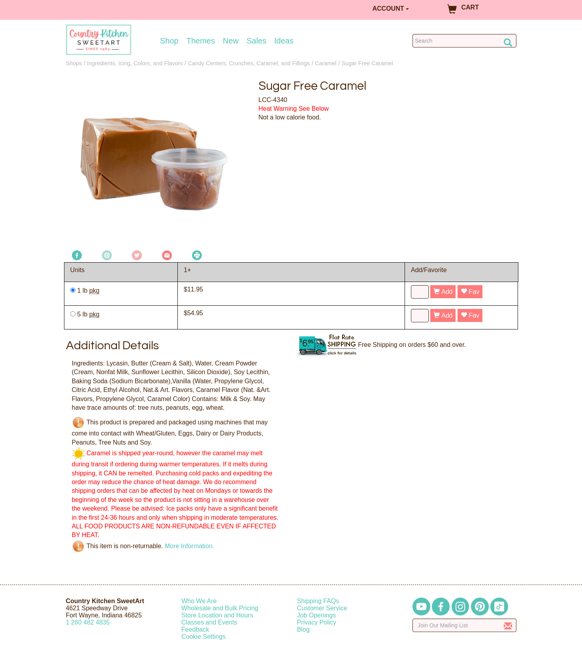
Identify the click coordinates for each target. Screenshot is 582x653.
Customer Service (322, 608)
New (231, 40)
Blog (303, 629)
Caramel (325, 63)
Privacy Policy (317, 622)
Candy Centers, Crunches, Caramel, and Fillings (249, 63)
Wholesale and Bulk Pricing (219, 608)
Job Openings (316, 615)
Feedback (195, 629)
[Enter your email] (464, 625)
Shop (169, 40)
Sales (256, 40)
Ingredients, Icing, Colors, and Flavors (135, 63)
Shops (74, 63)
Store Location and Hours (217, 615)
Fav (470, 291)
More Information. (189, 545)
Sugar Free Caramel (367, 63)
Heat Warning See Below (293, 108)
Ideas (284, 40)
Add (442, 291)
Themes (200, 40)
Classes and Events (209, 622)
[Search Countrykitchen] (464, 40)
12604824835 (88, 622)
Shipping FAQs (318, 601)
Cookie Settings (203, 636)
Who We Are (199, 601)
